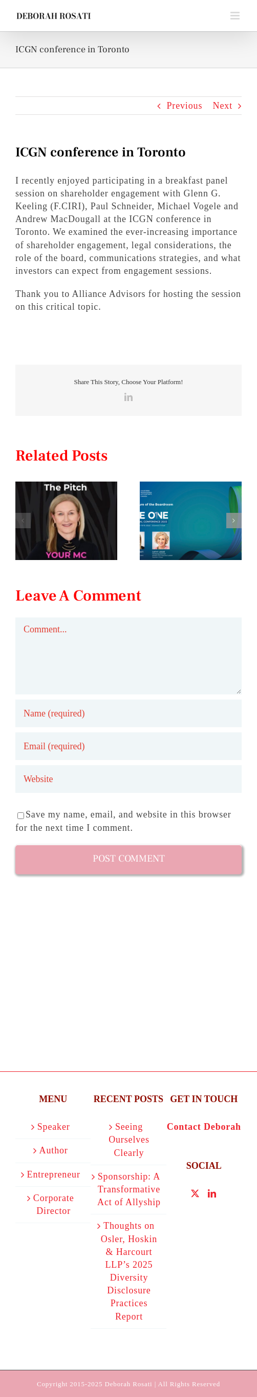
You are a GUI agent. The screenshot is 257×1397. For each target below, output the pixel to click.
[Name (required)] (128, 713)
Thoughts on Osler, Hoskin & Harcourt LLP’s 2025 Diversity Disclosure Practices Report (129, 1271)
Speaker (53, 1127)
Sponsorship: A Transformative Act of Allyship (129, 1189)
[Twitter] (195, 1193)
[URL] (128, 779)
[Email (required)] (128, 746)
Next (222, 106)
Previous (184, 106)
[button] (23, 520)
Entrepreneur (53, 1174)
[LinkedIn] (212, 1193)
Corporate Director (53, 1204)
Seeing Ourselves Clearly (129, 1139)
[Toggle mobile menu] (236, 15)
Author (53, 1150)
